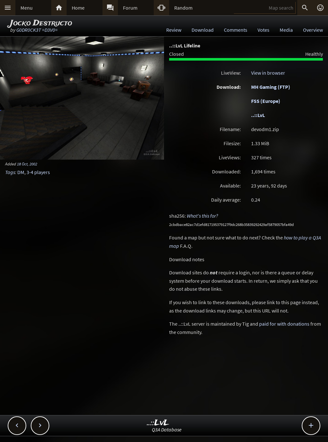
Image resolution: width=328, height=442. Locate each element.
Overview (313, 30)
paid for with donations (284, 324)
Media (286, 30)
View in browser (268, 73)
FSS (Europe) (265, 101)
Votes (263, 30)
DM (20, 172)
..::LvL (258, 115)
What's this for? (202, 216)
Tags (10, 172)
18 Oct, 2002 (27, 163)
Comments (235, 30)
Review (173, 30)
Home (78, 7)
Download (203, 30)
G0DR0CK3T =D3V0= (37, 30)
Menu (26, 7)
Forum (130, 7)
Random (183, 7)
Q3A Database (167, 429)
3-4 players (38, 172)
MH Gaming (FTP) (270, 87)
